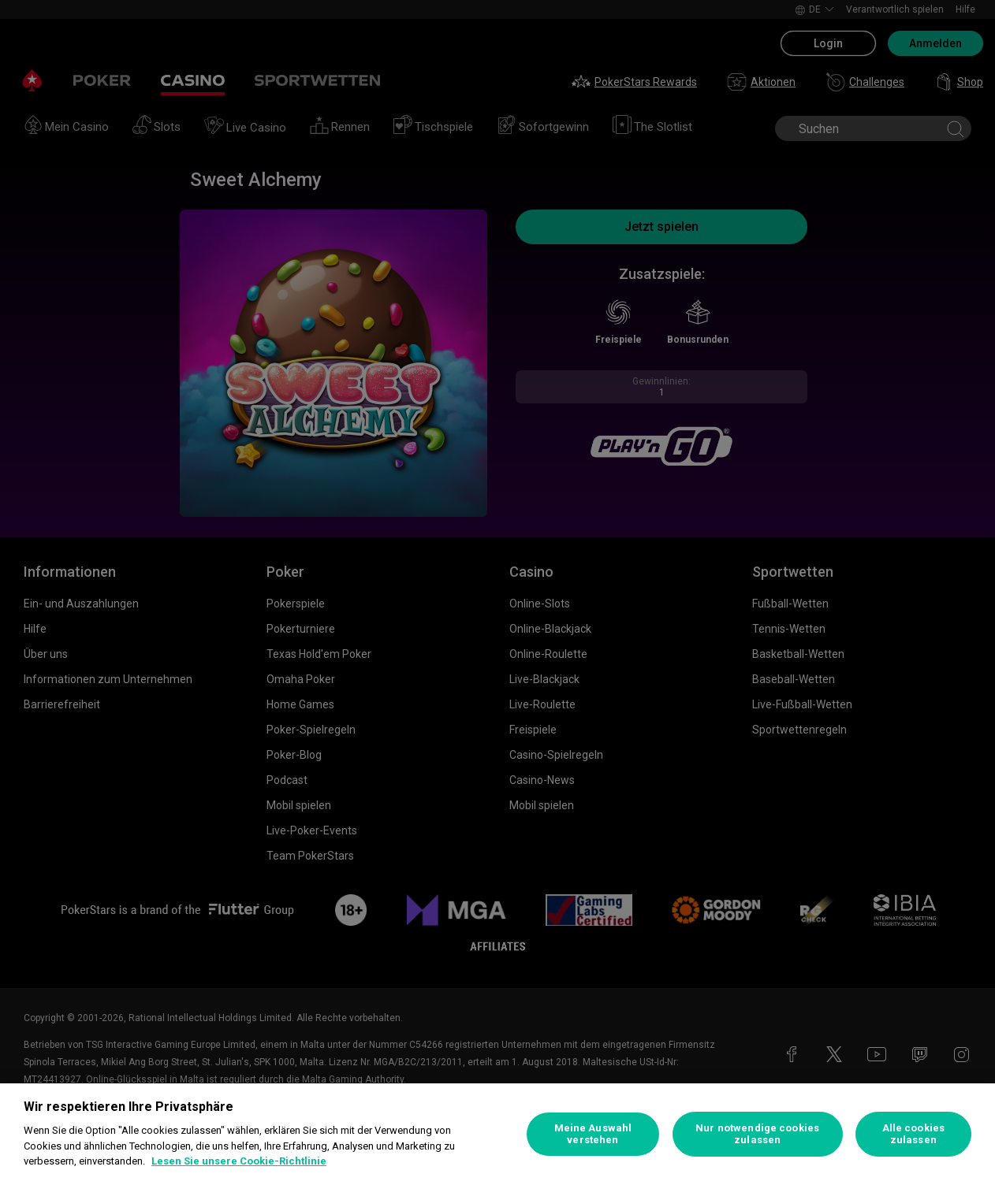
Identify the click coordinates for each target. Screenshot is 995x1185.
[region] (497, 1134)
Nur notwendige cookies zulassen (757, 1134)
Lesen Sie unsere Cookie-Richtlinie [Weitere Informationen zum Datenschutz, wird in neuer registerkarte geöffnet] (238, 1161)
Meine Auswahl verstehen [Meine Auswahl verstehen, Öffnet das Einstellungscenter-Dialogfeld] (593, 1134)
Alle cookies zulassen (913, 1134)
